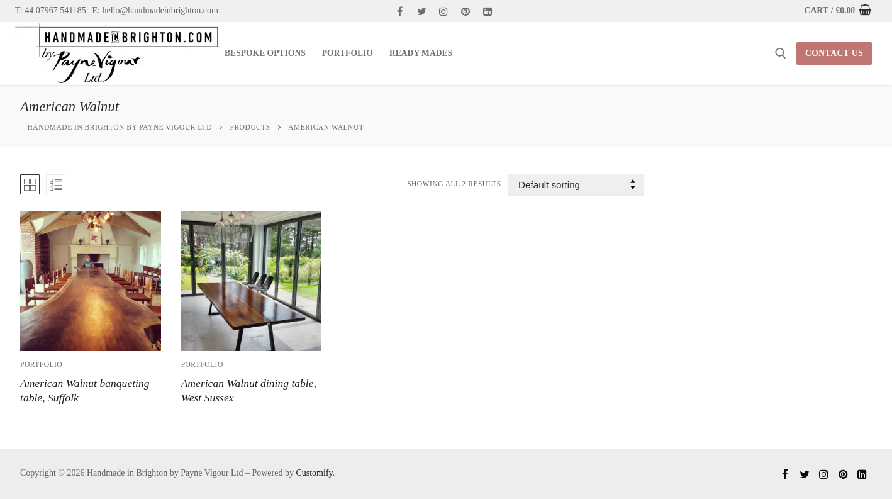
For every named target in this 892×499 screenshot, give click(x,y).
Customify (314, 473)
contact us (834, 53)
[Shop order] (575, 185)
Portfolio (41, 364)
